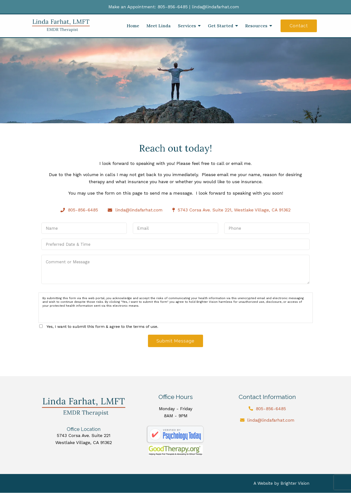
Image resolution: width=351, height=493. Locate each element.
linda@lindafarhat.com (215, 6)
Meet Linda (158, 25)
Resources (256, 25)
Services (187, 25)
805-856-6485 (172, 6)
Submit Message (175, 340)
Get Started (220, 25)
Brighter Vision (295, 483)
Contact (299, 25)
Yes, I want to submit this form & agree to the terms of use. (102, 326)
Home (133, 25)
